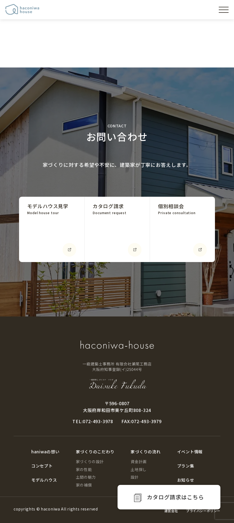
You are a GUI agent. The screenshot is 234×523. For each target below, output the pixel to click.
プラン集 (185, 466)
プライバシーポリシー (203, 510)
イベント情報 (190, 451)
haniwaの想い (45, 451)
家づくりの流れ (146, 451)
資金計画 (139, 461)
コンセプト (42, 466)
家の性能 (84, 469)
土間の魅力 (86, 477)
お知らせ (185, 480)
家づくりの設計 (90, 461)
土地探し (139, 469)
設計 (134, 477)
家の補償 (84, 485)
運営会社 (171, 510)
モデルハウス (44, 480)
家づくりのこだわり (95, 451)
